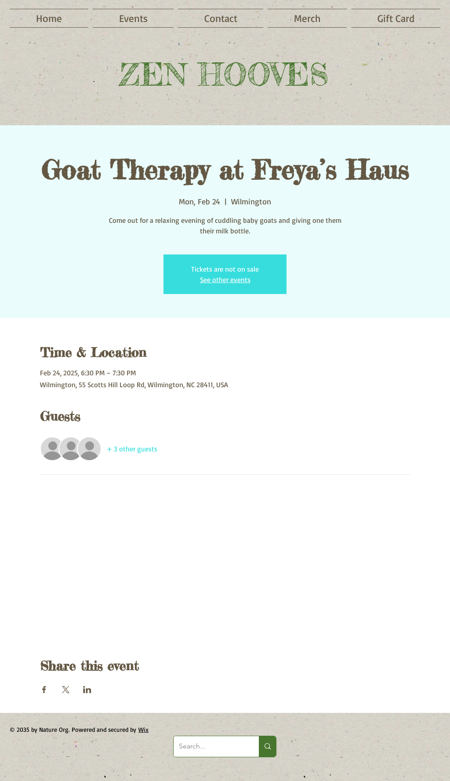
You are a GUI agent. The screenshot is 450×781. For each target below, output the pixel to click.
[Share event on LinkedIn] (87, 689)
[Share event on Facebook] (44, 689)
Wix (143, 729)
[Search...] (209, 746)
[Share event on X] (66, 689)
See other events (225, 279)
